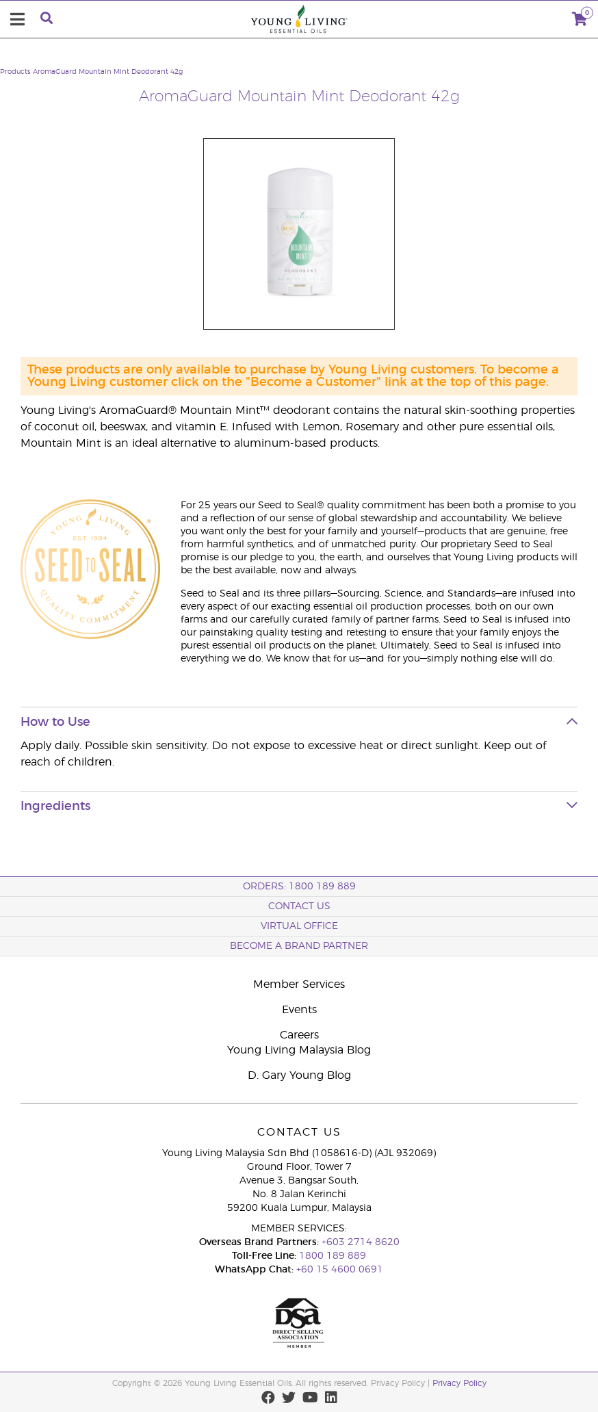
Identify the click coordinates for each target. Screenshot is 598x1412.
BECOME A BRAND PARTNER (299, 946)
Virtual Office (299, 926)
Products (15, 71)
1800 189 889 (331, 1256)
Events (299, 1009)
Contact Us (299, 906)
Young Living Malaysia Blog (299, 1050)
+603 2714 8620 (361, 1242)
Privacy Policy (459, 1383)
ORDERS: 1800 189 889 (299, 886)
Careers (299, 1035)
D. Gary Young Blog (299, 1075)
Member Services (299, 984)
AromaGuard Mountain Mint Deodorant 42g (108, 71)
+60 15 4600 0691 (339, 1269)
